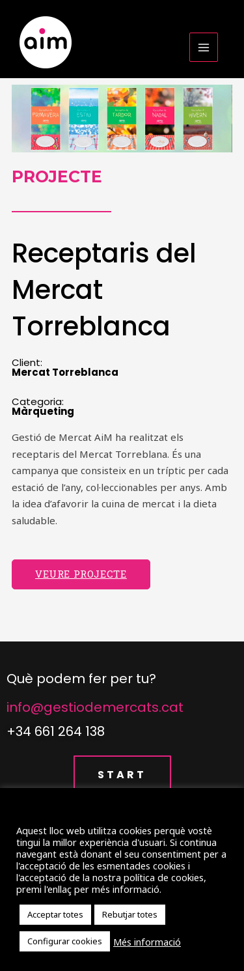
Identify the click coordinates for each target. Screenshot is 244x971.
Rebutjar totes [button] (129, 914)
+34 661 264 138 (56, 731)
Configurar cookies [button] (64, 941)
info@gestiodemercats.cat (95, 707)
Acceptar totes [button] (55, 914)
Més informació (147, 942)
